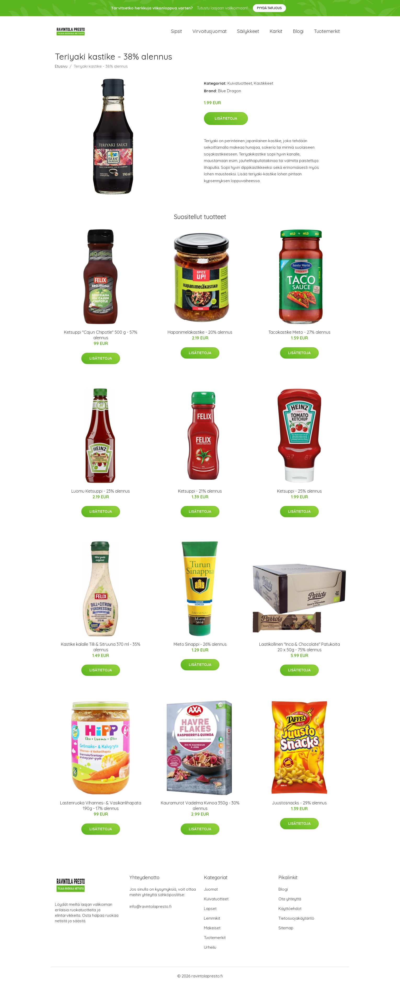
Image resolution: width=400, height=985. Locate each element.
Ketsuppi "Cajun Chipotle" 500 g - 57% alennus (100, 335)
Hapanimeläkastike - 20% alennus (200, 332)
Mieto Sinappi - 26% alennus (200, 644)
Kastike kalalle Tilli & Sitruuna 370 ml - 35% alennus (100, 647)
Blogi (298, 31)
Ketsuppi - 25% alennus (299, 491)
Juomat (211, 889)
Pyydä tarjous (269, 8)
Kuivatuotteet (239, 83)
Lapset (210, 908)
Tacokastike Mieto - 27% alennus (299, 332)
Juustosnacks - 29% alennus (299, 802)
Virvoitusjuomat (209, 31)
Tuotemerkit (327, 31)
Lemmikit (212, 918)
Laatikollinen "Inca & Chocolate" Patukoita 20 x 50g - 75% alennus (299, 647)
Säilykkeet (248, 31)
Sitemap (285, 927)
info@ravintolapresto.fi (150, 906)
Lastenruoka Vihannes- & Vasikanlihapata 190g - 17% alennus (100, 805)
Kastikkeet (263, 83)
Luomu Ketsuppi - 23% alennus (100, 491)
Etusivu (61, 66)
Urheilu (210, 947)
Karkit (276, 31)
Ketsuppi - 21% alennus (200, 491)
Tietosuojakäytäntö (296, 918)
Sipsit (176, 31)
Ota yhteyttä (289, 898)
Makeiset (212, 927)
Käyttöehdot (289, 908)
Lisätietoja (226, 118)
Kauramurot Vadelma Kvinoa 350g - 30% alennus (200, 805)
